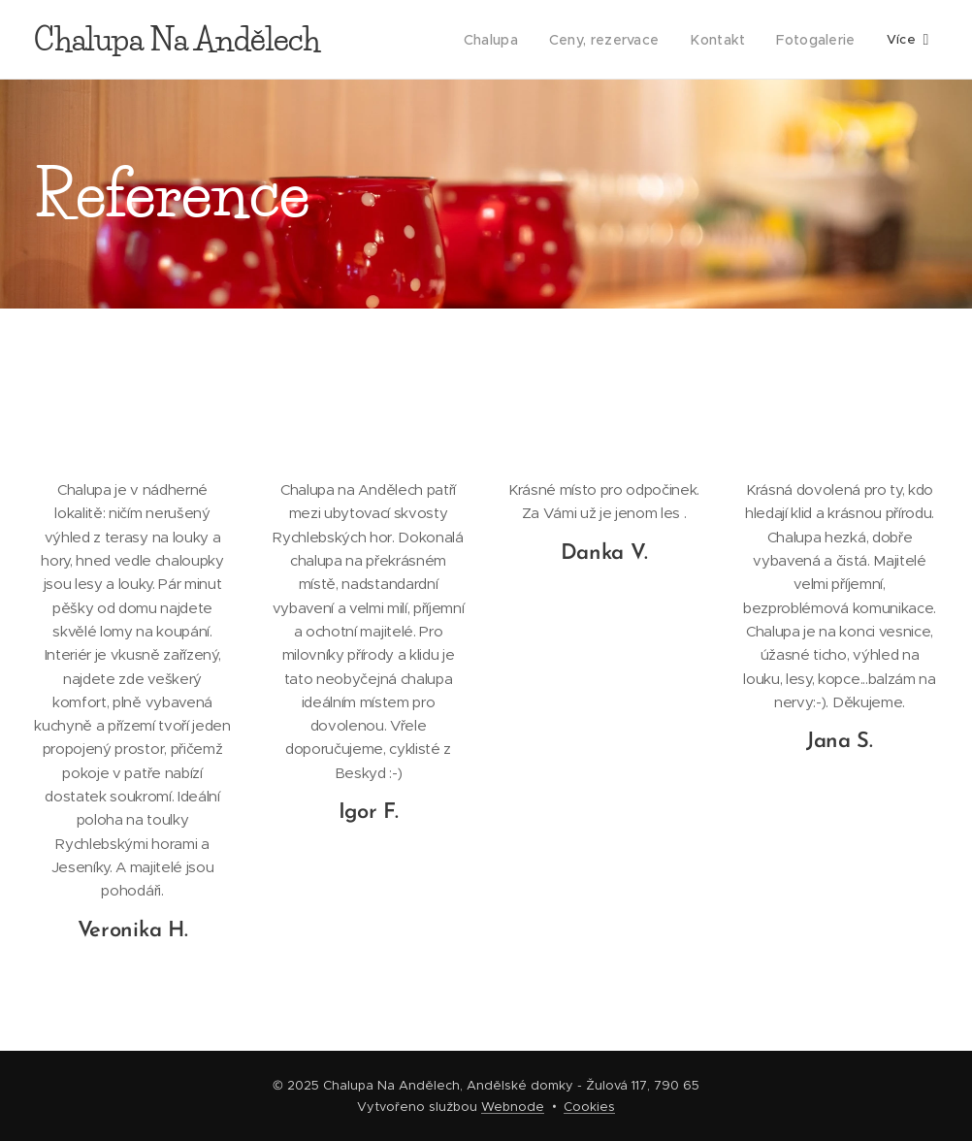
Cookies (589, 1106)
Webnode (512, 1106)
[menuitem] (503, 40)
